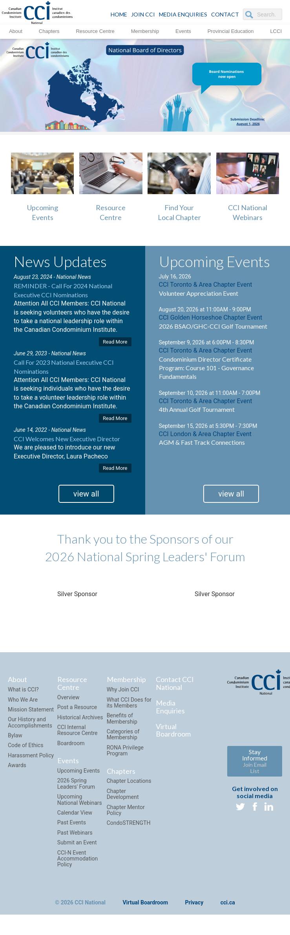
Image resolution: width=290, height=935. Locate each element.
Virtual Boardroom (173, 730)
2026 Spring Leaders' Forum (76, 783)
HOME (119, 14)
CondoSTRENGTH (129, 823)
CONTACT (225, 14)
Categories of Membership (123, 734)
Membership (145, 31)
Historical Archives (80, 717)
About (15, 31)
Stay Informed (254, 761)
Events (183, 31)
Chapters (49, 31)
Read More (115, 342)
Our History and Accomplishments (30, 722)
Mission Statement (31, 709)
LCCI (276, 31)
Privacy (194, 902)
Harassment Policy (31, 755)
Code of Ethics (25, 745)
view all (86, 493)
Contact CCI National (175, 683)
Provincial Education (231, 31)
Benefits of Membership (122, 718)
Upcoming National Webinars (79, 799)
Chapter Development (123, 794)
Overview (68, 697)
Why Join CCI (123, 689)
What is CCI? (23, 689)
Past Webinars (75, 832)
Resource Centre (95, 31)
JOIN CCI (143, 14)
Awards (17, 765)
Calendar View (74, 812)
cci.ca (228, 902)
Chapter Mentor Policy (126, 810)
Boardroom (71, 743)
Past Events (71, 822)
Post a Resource (77, 707)
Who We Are (23, 700)
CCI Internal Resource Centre (77, 730)
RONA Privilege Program (125, 750)
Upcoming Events (78, 771)
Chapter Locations (129, 781)
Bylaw (15, 735)
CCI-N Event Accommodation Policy (77, 859)
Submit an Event (77, 842)
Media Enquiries (183, 14)
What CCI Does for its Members (129, 703)
